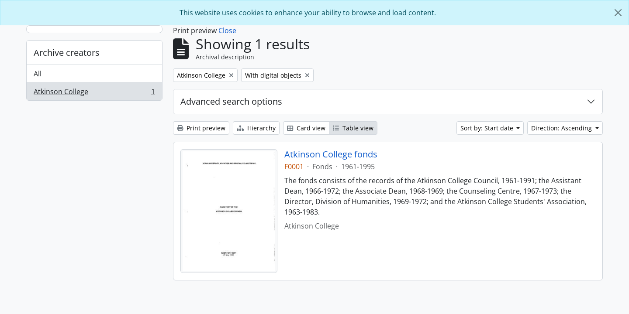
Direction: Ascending (562, 128)
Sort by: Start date (487, 128)
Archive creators (67, 52)
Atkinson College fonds (330, 154)
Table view (353, 128)
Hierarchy (256, 128)
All (37, 73)
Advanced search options (231, 101)
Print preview (201, 128)
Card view (306, 128)
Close (227, 30)
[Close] (618, 12)
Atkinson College (94, 93)
